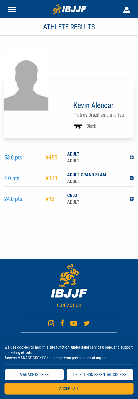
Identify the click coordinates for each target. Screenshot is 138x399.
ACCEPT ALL (69, 388)
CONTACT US (69, 305)
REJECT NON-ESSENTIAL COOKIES (100, 374)
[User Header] (127, 9)
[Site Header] (12, 8)
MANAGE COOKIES (34, 374)
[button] (132, 157)
